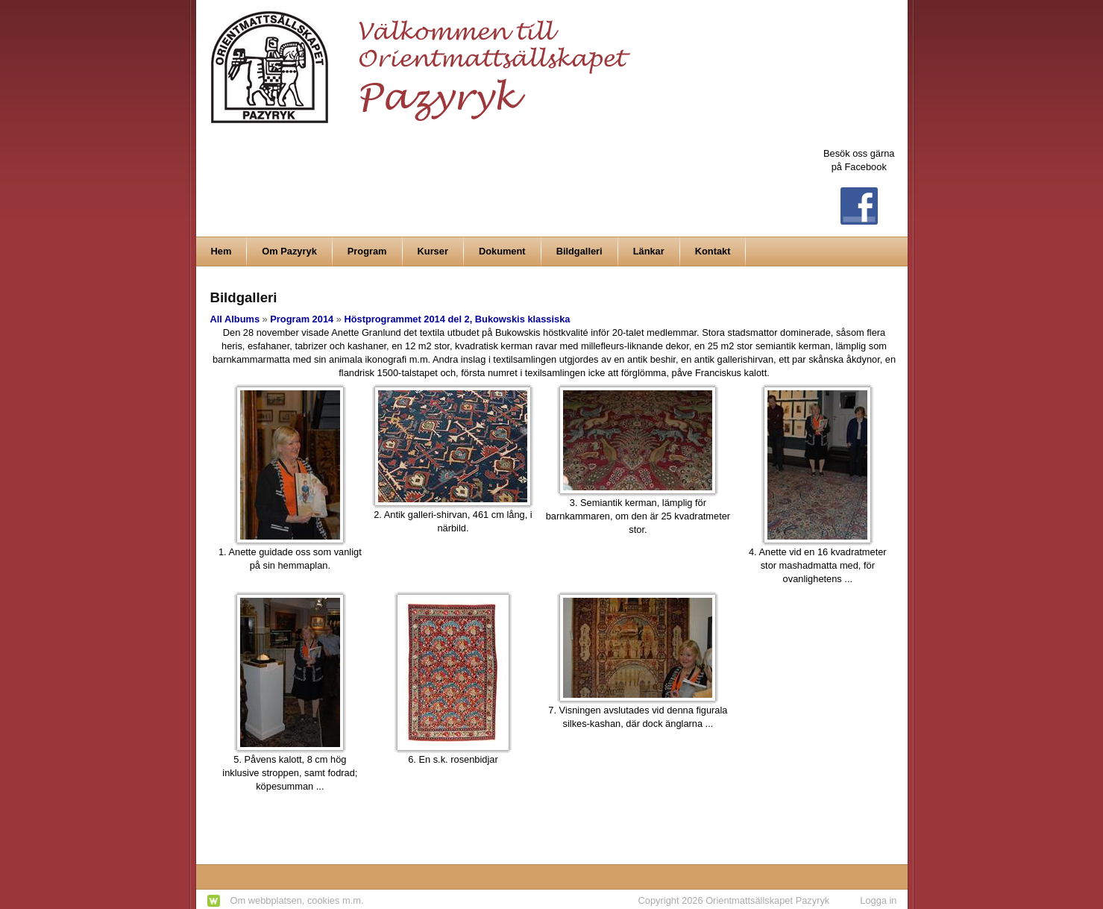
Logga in (878, 900)
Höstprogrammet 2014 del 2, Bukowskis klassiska (457, 319)
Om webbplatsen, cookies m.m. (297, 900)
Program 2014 (301, 319)
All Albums (235, 319)
